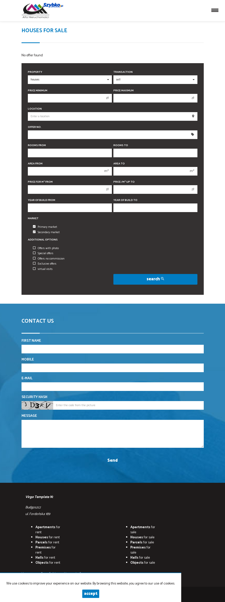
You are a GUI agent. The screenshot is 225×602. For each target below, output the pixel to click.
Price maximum (123, 91)
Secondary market (46, 232)
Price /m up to (124, 182)
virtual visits (43, 269)
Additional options (43, 240)
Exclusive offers (44, 264)
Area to (119, 164)
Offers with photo (46, 248)
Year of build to (125, 200)
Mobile (28, 359)
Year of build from (41, 200)
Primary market (45, 227)
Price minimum (37, 91)
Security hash (34, 397)
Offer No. (35, 127)
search (155, 279)
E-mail (27, 378)
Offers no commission (49, 258)
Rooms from (37, 145)
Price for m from (40, 182)
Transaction (123, 72)
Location (35, 109)
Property (35, 72)
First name (31, 340)
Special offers (43, 253)
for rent (47, 529)
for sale (142, 529)
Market (33, 218)
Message (29, 416)
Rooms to (120, 145)
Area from (35, 164)
